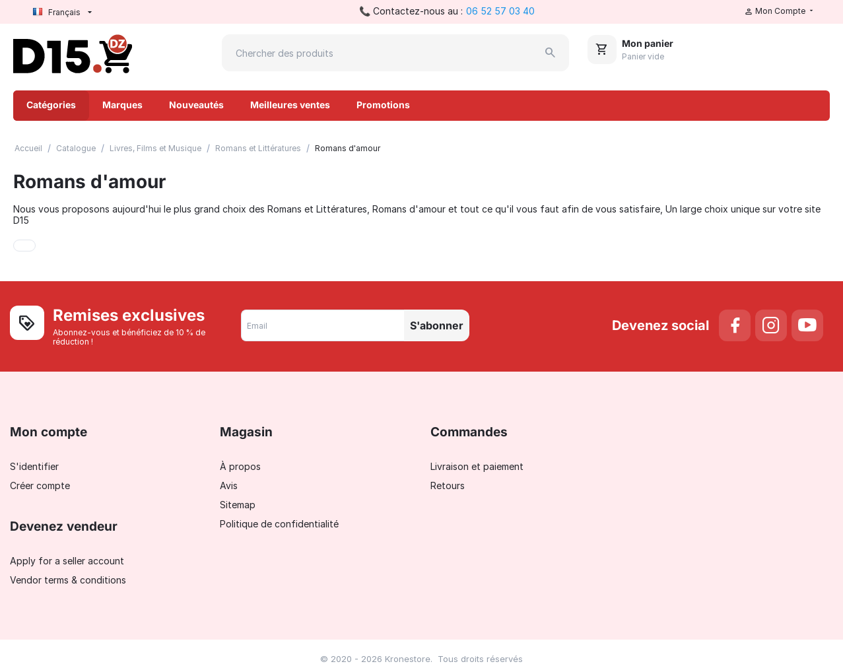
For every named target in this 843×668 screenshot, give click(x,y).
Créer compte (40, 485)
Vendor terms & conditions (68, 579)
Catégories (51, 104)
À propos (240, 466)
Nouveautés (196, 104)
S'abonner (436, 325)
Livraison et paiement (476, 466)
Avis (229, 485)
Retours (447, 485)
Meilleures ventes (290, 104)
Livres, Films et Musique (155, 148)
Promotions (383, 104)
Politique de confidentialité (279, 523)
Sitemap (237, 504)
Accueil (28, 148)
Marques (122, 104)
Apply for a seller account (67, 560)
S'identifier (34, 466)
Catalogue (76, 148)
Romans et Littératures (258, 148)
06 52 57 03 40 (500, 11)
